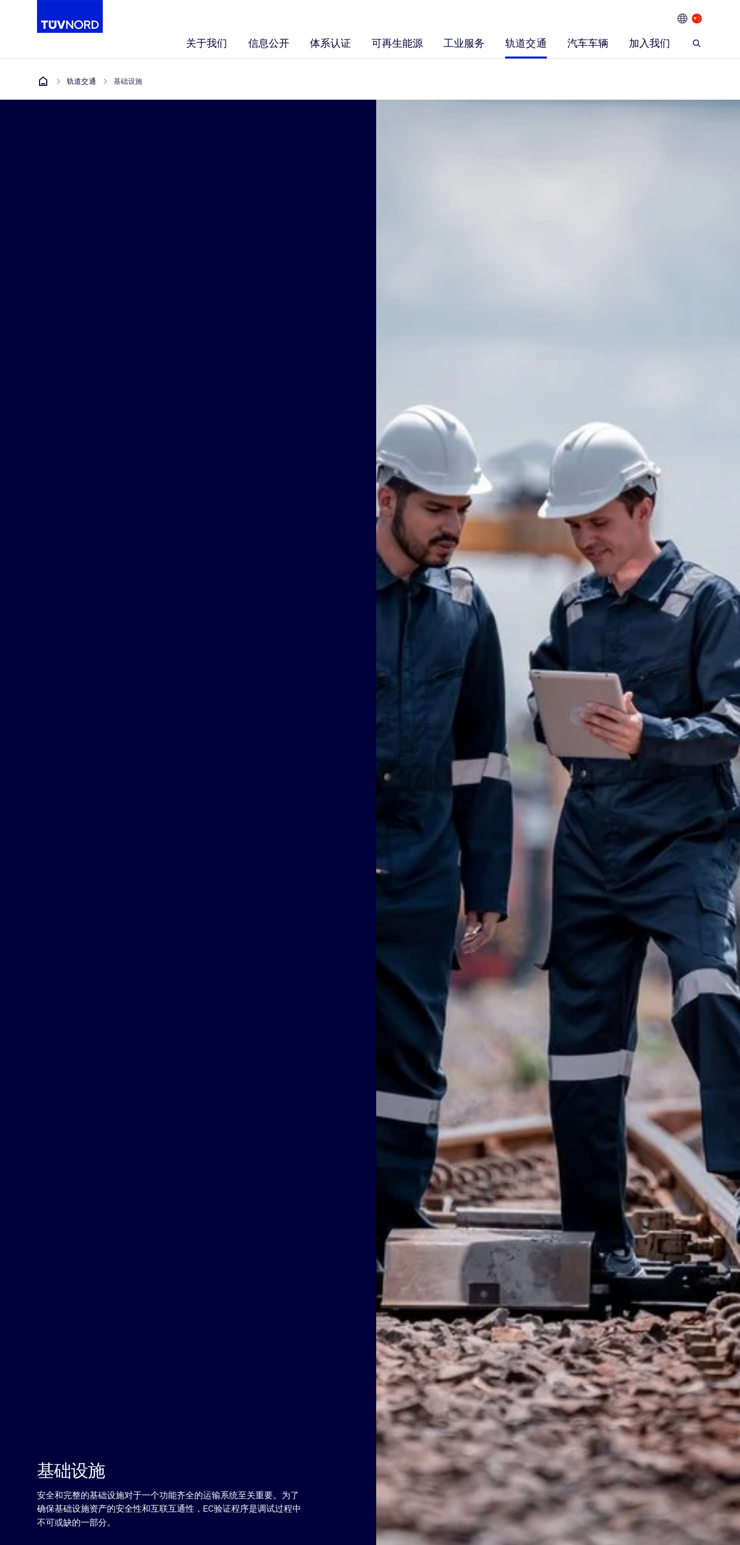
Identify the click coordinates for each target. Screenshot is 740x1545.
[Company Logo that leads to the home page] (70, 16)
